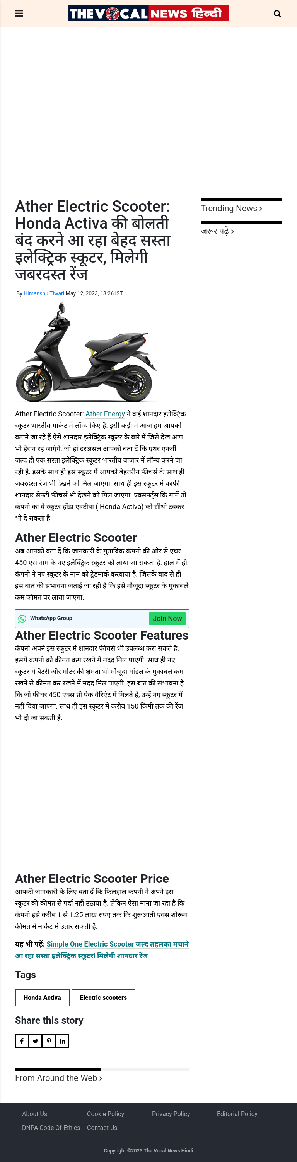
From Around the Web (56, 1078)
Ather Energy (105, 414)
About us (34, 1114)
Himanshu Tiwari (44, 293)
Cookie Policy (105, 1114)
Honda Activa (42, 997)
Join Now (167, 618)
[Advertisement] (148, 127)
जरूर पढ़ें (215, 231)
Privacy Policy (171, 1114)
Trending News (229, 208)
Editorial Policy (237, 1114)
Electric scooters (103, 997)
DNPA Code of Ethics (51, 1127)
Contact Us (102, 1127)
